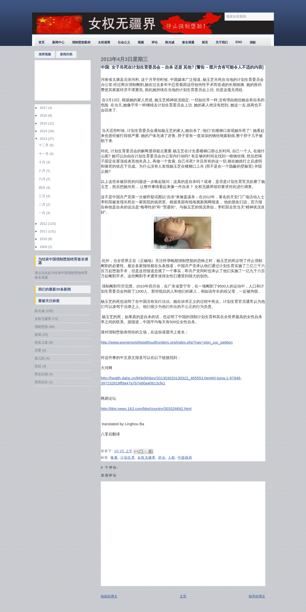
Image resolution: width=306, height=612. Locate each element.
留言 (205, 42)
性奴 (38, 366)
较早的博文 (257, 596)
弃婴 (38, 350)
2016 (44, 115)
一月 (42, 213)
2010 (44, 239)
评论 (154, 42)
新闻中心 (58, 42)
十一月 (44, 154)
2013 (44, 139)
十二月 (44, 145)
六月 (42, 179)
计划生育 (127, 457)
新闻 (38, 334)
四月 (42, 188)
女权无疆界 (43, 319)
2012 (44, 224)
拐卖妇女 (41, 382)
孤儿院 (40, 358)
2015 (44, 123)
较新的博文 (109, 596)
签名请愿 (188, 42)
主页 (183, 596)
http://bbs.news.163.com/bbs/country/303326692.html (146, 408)
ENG (238, 42)
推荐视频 (45, 54)
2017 (44, 108)
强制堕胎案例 (81, 42)
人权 (171, 457)
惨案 (114, 457)
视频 (141, 42)
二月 (42, 204)
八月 (42, 170)
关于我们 (222, 42)
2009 (44, 247)
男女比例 (41, 374)
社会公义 (124, 42)
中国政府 (185, 457)
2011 (44, 231)
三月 (42, 196)
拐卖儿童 (41, 342)
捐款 (253, 42)
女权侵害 (104, 42)
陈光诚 (169, 42)
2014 (44, 131)
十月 (42, 162)
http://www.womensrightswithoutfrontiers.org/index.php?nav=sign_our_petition (167, 342)
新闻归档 (66, 54)
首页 (41, 42)
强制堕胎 (41, 327)
